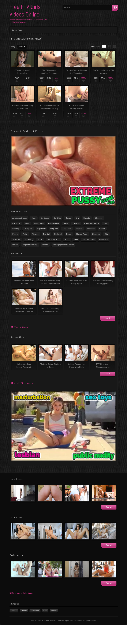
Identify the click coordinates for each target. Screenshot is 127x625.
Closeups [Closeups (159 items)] (98, 218)
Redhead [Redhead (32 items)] (58, 234)
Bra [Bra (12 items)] (77, 218)
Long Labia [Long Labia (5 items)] (67, 229)
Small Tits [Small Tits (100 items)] (16, 239)
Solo (45, 611)
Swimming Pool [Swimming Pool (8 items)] (53, 239)
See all (107, 318)
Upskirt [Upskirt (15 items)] (15, 245)
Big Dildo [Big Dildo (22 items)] (57, 218)
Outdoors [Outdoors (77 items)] (90, 229)
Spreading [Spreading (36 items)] (29, 239)
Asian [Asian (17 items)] (34, 218)
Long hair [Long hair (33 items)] (54, 229)
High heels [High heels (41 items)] (41, 229)
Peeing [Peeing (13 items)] (15, 234)
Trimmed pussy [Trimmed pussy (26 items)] (88, 239)
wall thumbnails (114, 46)
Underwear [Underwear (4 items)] (103, 239)
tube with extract (109, 46)
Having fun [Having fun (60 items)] (28, 229)
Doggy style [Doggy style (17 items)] (39, 223)
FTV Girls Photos (21, 327)
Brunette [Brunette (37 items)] (86, 218)
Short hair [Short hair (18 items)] (96, 234)
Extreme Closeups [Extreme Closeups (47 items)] (91, 223)
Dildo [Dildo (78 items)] (27, 223)
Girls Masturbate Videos (23, 593)
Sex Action (35, 611)
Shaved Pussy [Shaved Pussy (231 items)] (81, 234)
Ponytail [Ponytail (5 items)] (46, 234)
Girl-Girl (14, 611)
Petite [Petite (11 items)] (25, 234)
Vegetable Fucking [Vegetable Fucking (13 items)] (30, 245)
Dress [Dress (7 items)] (65, 223)
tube (104, 46)
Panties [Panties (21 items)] (102, 229)
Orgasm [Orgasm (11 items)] (79, 229)
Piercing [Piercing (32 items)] (35, 234)
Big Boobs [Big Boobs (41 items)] (45, 218)
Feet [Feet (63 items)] (105, 223)
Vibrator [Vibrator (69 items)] (45, 245)
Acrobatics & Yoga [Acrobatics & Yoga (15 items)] (19, 218)
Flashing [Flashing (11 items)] (15, 229)
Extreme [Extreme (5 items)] (76, 223)
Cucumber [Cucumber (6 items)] (16, 223)
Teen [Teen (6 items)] (76, 239)
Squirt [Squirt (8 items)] (40, 239)
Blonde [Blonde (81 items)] (68, 218)
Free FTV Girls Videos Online (25, 10)
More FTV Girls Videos (23, 383)
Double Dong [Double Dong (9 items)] (53, 223)
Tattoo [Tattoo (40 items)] (66, 239)
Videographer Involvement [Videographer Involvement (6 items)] (63, 245)
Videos (53, 611)
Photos (24, 611)
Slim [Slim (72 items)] (106, 234)
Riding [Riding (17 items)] (68, 234)
